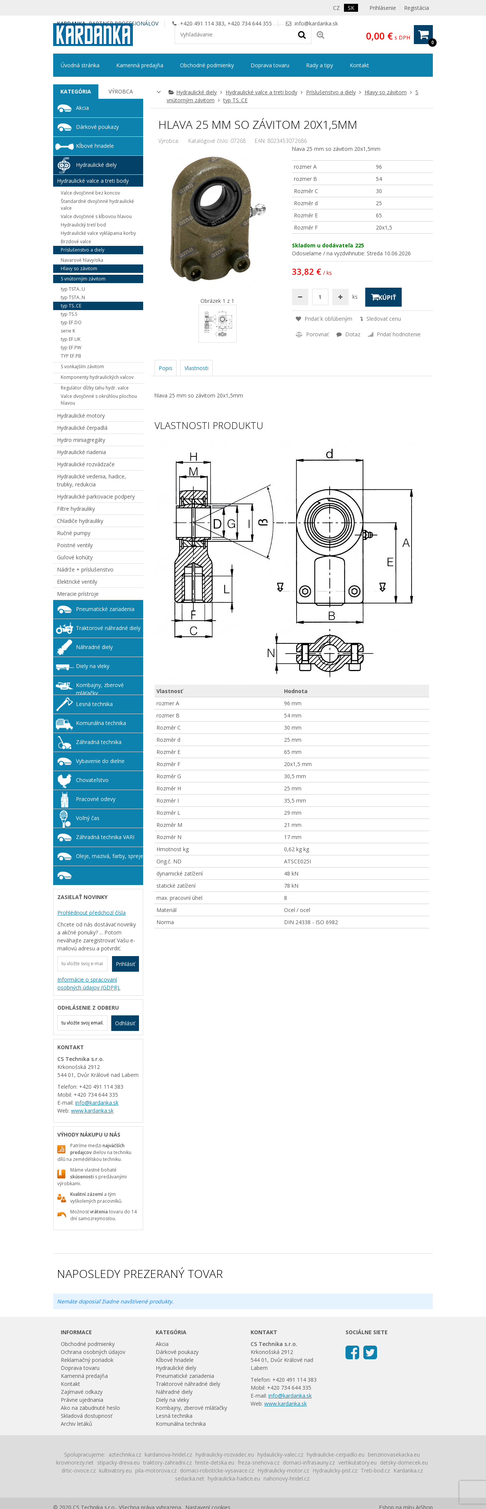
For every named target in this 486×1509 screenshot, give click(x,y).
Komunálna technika (101, 723)
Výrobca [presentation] (121, 91)
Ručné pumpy (73, 533)
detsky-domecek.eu (404, 1462)
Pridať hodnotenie (394, 334)
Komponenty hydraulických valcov (97, 377)
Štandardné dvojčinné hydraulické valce (97, 204)
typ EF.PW (71, 347)
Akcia (82, 107)
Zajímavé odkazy (82, 1391)
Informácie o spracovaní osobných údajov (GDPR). (88, 983)
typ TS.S (69, 314)
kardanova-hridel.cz (168, 1454)
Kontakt (359, 65)
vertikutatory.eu (357, 1462)
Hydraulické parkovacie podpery (96, 496)
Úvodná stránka (80, 65)
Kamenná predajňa (139, 65)
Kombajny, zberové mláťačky (100, 688)
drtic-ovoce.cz (79, 1470)
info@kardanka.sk (316, 23)
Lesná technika (94, 704)
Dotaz (348, 334)
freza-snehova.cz (258, 1462)
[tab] (75, 91)
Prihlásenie (382, 7)
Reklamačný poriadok (87, 1359)
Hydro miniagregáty (81, 439)
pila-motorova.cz (156, 1470)
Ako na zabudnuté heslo (90, 1407)
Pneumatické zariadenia (105, 609)
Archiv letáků (76, 1423)
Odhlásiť (125, 1023)
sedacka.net (189, 1478)
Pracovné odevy (95, 799)
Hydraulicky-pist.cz (334, 1470)
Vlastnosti (196, 368)
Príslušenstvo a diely (331, 92)
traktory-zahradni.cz (167, 1462)
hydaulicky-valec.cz (280, 1454)
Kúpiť (383, 297)
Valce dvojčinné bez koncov (90, 193)
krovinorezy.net (75, 1462)
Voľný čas (87, 818)
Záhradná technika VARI (105, 837)
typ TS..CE (235, 100)
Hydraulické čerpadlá (82, 427)
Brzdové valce (76, 241)
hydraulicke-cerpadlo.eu (335, 1454)
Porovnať (312, 334)
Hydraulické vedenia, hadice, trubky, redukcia (91, 480)
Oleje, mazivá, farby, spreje (109, 856)
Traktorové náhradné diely (108, 628)
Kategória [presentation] (75, 91)
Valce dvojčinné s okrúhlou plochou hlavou (99, 399)
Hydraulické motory (81, 415)
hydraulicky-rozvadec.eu (225, 1454)
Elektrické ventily (77, 581)
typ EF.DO (71, 322)
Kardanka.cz (408, 1470)
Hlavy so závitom (385, 92)
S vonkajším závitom (82, 366)
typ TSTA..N (73, 297)
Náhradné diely (94, 647)
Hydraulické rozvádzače (86, 464)
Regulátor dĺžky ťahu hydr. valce (95, 388)
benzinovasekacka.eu (394, 1454)
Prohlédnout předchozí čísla (91, 912)
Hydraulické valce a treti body (261, 92)
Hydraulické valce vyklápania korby (98, 233)
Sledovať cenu (380, 318)
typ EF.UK (70, 339)
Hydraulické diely (196, 92)
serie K (68, 331)
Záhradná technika (99, 742)
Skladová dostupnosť (86, 1415)
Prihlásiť (125, 963)
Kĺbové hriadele (95, 145)
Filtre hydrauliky (76, 508)
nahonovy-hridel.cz (286, 1478)
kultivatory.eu (115, 1470)
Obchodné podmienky (207, 65)
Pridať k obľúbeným (324, 318)
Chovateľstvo (92, 780)
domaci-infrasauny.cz (309, 1462)
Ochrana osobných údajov (93, 1351)
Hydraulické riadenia (81, 452)
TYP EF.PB (71, 356)
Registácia (416, 7)
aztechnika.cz (125, 1454)
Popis (165, 368)
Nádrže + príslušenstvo (85, 569)
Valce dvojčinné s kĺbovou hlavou (96, 216)
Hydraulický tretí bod (83, 225)
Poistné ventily (75, 545)
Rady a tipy (319, 65)
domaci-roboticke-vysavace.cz (217, 1470)
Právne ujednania (82, 1399)
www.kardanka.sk (92, 1110)
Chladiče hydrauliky (80, 520)
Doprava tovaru (270, 65)
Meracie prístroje (78, 593)
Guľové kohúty (75, 557)
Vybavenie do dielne (100, 761)
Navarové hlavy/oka (82, 260)
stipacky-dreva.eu (118, 1462)
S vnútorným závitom (83, 279)
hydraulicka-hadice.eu (234, 1478)
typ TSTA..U (73, 289)
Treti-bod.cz (375, 1470)
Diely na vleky (92, 666)
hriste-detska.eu (214, 1462)
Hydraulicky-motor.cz (283, 1470)
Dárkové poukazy (97, 126)
